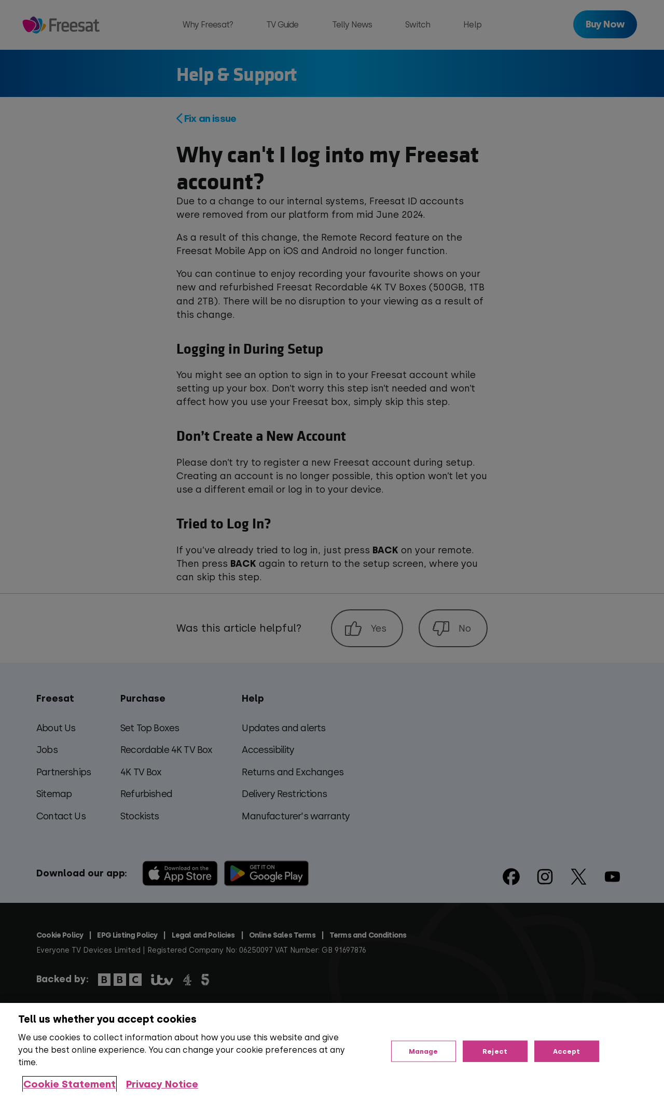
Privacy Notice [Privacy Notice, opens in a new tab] (162, 1084)
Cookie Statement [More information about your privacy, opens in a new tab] (69, 1084)
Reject (494, 1051)
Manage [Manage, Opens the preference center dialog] (423, 1051)
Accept (566, 1051)
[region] (332, 1052)
